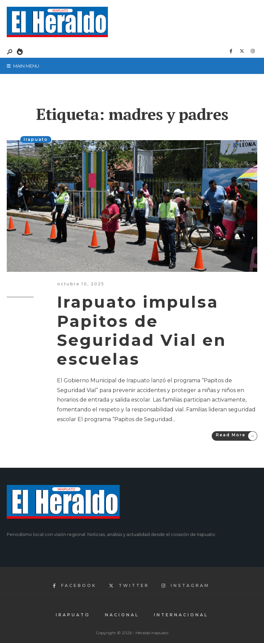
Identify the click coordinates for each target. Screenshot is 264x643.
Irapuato (36, 139)
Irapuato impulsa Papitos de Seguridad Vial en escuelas (141, 330)
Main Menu (23, 66)
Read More (236, 436)
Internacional (181, 614)
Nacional (122, 614)
